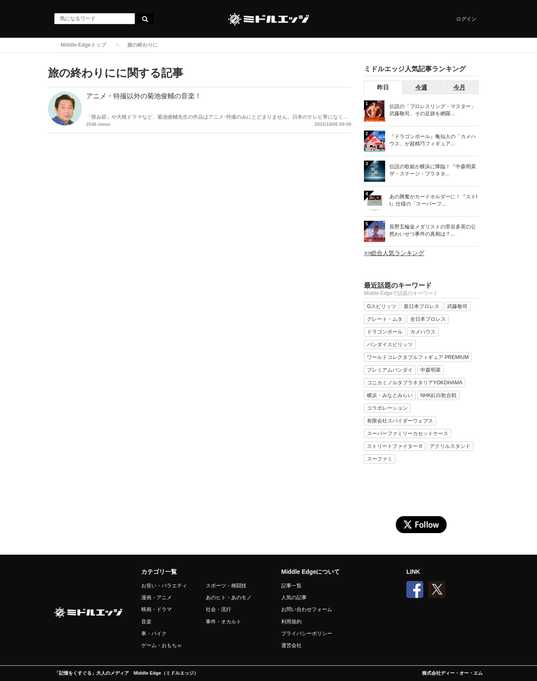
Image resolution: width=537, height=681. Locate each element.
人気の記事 (294, 597)
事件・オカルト (223, 622)
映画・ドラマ (156, 609)
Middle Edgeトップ (83, 45)
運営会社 (291, 645)
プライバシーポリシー (306, 634)
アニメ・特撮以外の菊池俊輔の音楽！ (143, 96)
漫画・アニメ (156, 597)
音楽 (146, 622)
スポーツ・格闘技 (226, 586)
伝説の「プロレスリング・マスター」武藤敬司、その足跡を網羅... (432, 110)
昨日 (383, 87)
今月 (459, 87)
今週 (421, 87)
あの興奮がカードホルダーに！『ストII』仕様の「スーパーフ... (433, 200)
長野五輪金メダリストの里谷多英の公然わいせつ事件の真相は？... (432, 230)
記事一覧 (291, 586)
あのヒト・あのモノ (229, 597)
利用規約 (291, 622)
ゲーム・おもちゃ (161, 645)
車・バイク (154, 634)
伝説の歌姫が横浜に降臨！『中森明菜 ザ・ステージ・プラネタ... (432, 170)
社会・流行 (218, 609)
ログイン (466, 19)
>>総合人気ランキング (394, 253)
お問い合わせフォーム (306, 609)
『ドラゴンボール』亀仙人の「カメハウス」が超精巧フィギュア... (432, 140)
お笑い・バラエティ (164, 586)
